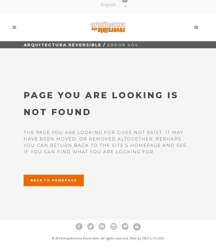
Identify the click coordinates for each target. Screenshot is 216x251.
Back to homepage (53, 180)
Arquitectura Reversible (63, 44)
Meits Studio (153, 238)
